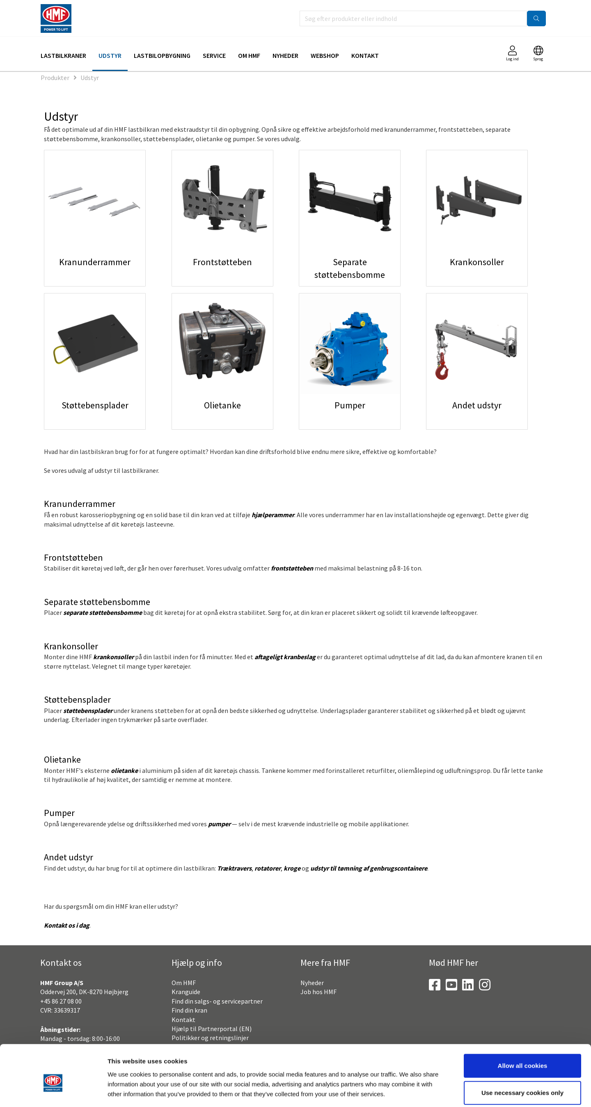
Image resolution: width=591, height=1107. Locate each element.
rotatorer (267, 868)
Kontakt (365, 55)
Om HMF (249, 55)
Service (214, 55)
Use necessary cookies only (522, 1053)
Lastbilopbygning (162, 55)
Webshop (325, 55)
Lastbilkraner (63, 55)
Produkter (55, 77)
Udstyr (109, 55)
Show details (429, 1090)
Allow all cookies (522, 1025)
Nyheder (285, 55)
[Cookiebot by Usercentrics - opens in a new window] (53, 1091)
